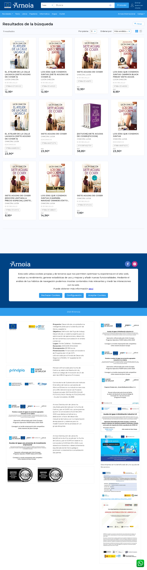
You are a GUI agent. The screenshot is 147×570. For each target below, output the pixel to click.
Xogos (54, 14)
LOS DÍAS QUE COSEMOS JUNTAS (126, 135)
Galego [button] (140, 14)
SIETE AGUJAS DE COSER (90, 72)
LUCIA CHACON (119, 80)
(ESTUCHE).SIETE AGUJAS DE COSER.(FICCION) (90, 135)
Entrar (138, 3)
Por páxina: (84, 31)
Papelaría (33, 14)
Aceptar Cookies (97, 295)
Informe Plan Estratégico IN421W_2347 (116, 499)
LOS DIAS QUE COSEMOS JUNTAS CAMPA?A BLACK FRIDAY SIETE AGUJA (126, 74)
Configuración (74, 295)
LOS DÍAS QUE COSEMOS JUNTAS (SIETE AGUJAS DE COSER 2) (54, 74)
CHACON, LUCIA (120, 139)
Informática (45, 14)
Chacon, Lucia (48, 136)
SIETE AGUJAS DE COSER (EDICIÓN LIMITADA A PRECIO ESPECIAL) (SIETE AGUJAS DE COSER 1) (18, 198)
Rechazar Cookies (50, 295)
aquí (91, 288)
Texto (17, 14)
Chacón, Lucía (84, 75)
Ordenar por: (106, 31)
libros (24, 14)
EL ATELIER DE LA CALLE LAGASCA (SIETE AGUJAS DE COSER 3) (18, 74)
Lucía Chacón (11, 80)
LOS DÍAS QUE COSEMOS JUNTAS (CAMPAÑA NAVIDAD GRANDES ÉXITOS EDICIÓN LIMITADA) (55, 198)
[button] (7, 14)
